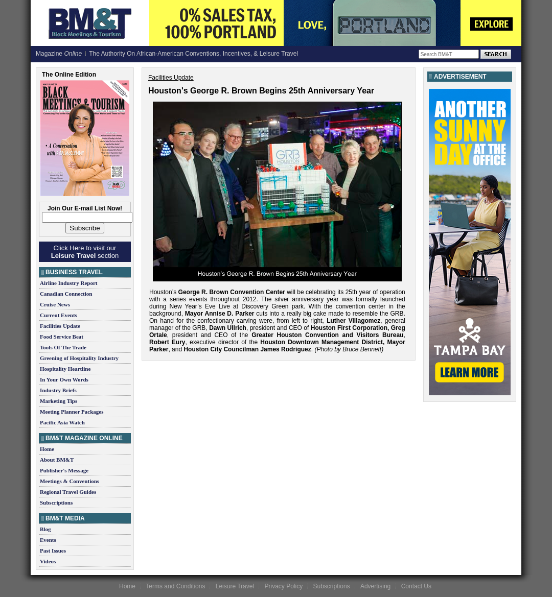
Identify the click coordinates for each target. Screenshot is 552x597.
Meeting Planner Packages (71, 412)
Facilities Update (60, 326)
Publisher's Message (64, 470)
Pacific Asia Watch (62, 422)
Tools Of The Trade (63, 347)
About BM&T (57, 460)
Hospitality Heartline (65, 369)
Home (47, 449)
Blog (45, 529)
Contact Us (416, 586)
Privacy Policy (283, 586)
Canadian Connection (66, 294)
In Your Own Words (64, 379)
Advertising (375, 586)
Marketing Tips (58, 401)
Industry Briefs (58, 390)
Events (48, 540)
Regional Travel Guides (68, 492)
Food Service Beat (61, 336)
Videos (48, 561)
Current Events (58, 315)
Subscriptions (56, 502)
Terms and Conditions (175, 586)
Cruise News (55, 304)
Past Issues (53, 550)
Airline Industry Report (68, 283)
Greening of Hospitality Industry (79, 358)
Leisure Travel (235, 586)
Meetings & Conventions (69, 481)
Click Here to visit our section (85, 251)
